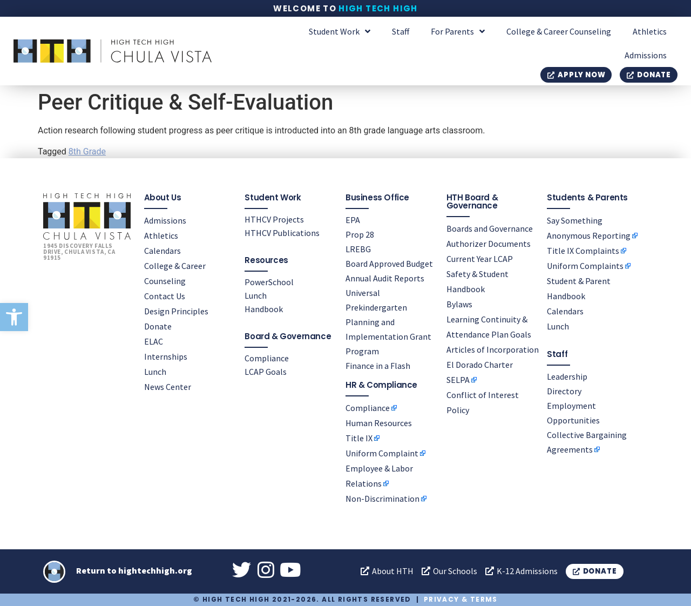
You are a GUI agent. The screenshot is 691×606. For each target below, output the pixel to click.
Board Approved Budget (389, 263)
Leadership (567, 376)
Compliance (267, 358)
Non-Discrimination (382, 498)
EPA (353, 219)
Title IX (359, 438)
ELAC (153, 341)
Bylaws (459, 304)
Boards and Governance (489, 228)
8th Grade (87, 151)
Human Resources (379, 423)
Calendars (162, 250)
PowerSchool (269, 282)
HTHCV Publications (282, 232)
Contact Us (164, 296)
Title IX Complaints (583, 250)
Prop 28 (360, 234)
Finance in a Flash (378, 365)
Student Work (339, 31)
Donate (158, 326)
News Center (167, 386)
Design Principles (176, 311)
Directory (564, 391)
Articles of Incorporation (492, 349)
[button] (14, 317)
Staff (400, 31)
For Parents (458, 31)
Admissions (646, 55)
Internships (165, 356)
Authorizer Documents (488, 243)
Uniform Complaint (382, 453)
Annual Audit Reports (385, 278)
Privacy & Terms (461, 599)
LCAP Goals (266, 371)
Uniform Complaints (585, 265)
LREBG (358, 249)
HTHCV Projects (274, 219)
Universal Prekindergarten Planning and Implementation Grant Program (388, 321)
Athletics (650, 31)
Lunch (155, 371)
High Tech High (378, 8)
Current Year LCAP (479, 258)
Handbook (264, 309)
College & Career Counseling (558, 31)
